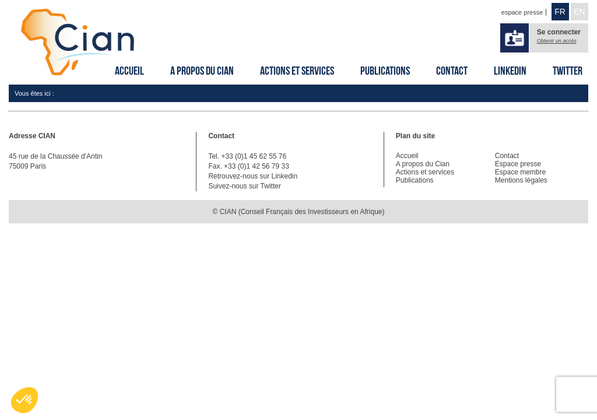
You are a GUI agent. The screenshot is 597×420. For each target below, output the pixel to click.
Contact (452, 70)
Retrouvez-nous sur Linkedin (252, 176)
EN (579, 11)
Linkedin (510, 70)
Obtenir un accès (557, 41)
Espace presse (518, 164)
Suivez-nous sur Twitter (244, 186)
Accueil (129, 70)
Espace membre (520, 172)
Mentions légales (521, 180)
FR (560, 11)
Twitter (567, 70)
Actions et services (297, 70)
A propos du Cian (202, 70)
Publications (385, 70)
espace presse (522, 12)
